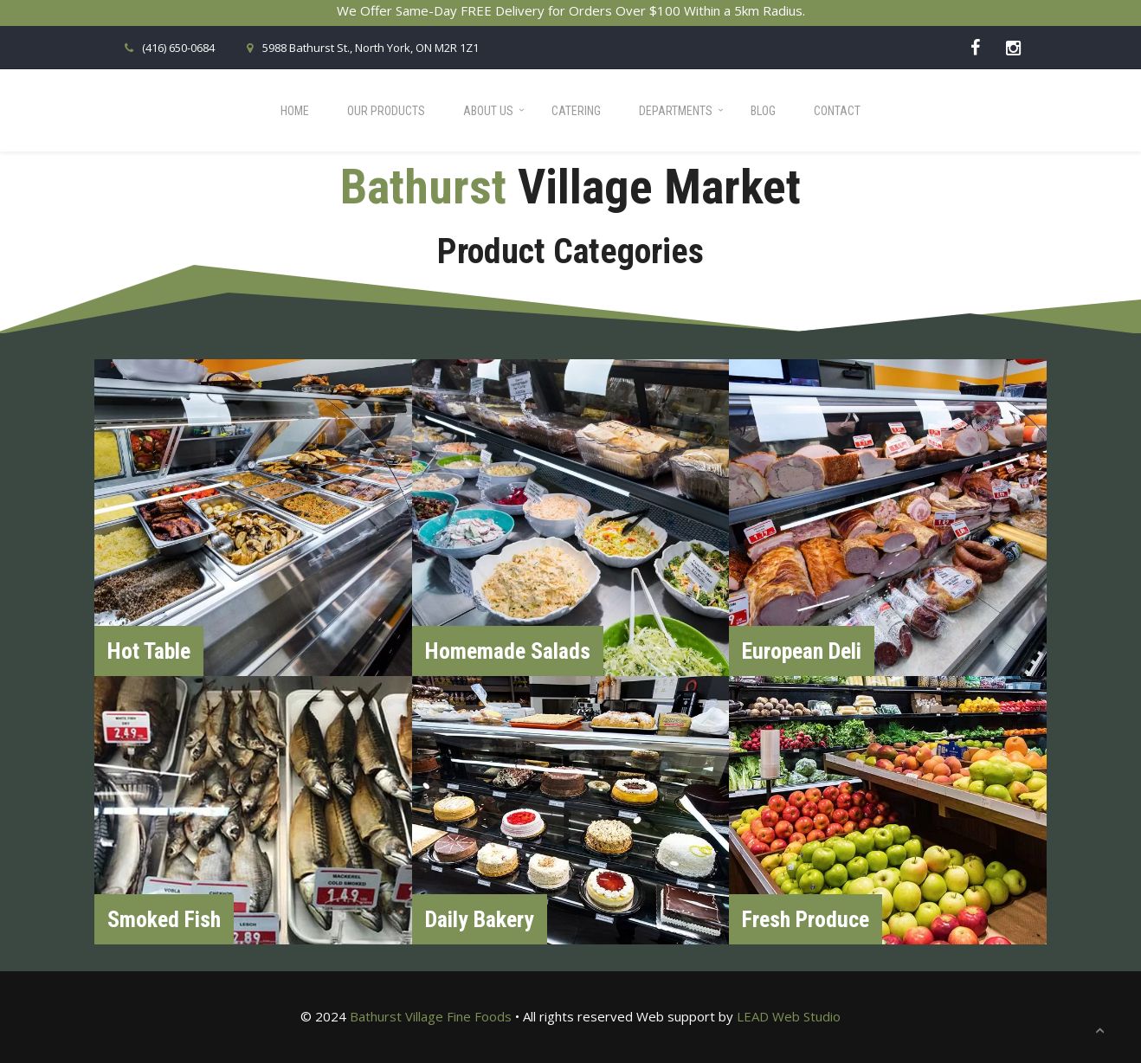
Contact (837, 111)
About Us (488, 111)
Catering (576, 111)
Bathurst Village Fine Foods (431, 1016)
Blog (763, 111)
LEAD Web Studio (789, 1016)
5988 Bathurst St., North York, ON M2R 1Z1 (360, 47)
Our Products (386, 111)
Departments (675, 111)
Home (294, 111)
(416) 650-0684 (167, 47)
